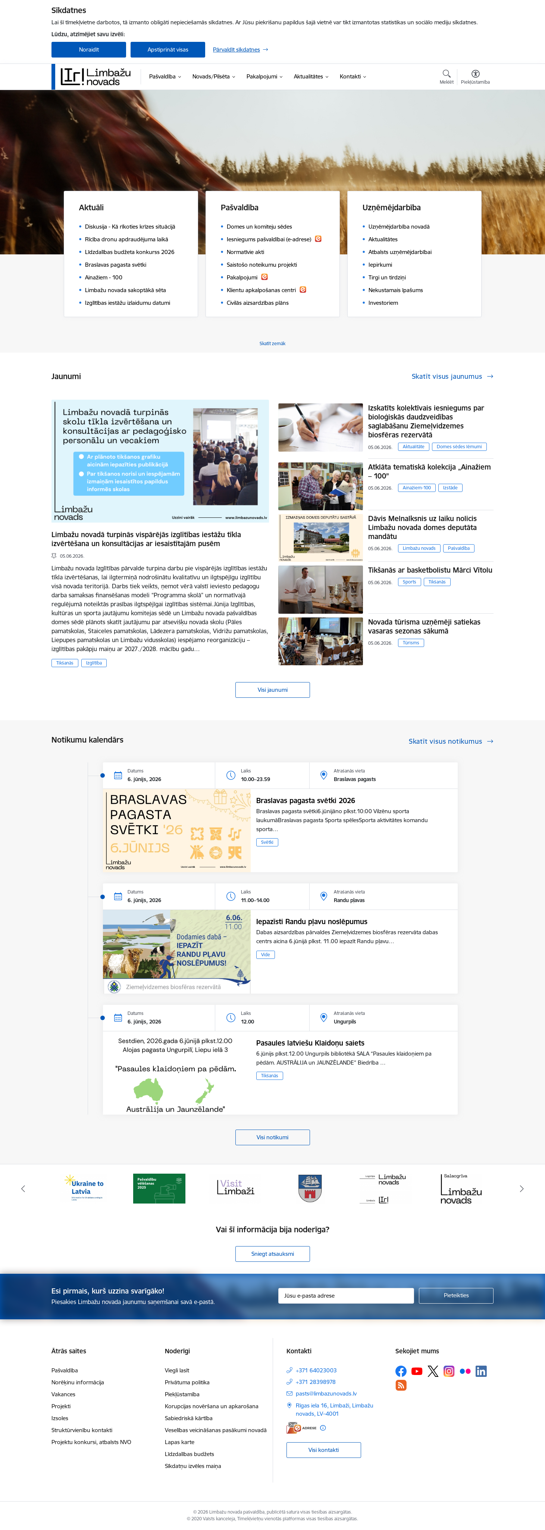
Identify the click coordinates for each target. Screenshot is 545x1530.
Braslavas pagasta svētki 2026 (305, 800)
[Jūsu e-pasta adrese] (346, 1296)
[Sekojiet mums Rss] (401, 1385)
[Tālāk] (522, 1188)
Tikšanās (64, 663)
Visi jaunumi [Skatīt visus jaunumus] (273, 689)
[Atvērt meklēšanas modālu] (446, 78)
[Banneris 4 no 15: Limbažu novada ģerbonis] (310, 1188)
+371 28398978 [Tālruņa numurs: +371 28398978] (316, 1381)
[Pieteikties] (456, 1296)
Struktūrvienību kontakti (81, 1430)
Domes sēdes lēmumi (459, 446)
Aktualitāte (414, 446)
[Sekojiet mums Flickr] (465, 1370)
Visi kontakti (323, 1449)
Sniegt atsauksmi (272, 1253)
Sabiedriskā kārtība (189, 1418)
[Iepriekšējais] (23, 1188)
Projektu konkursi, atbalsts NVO (91, 1442)
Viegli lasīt (177, 1370)
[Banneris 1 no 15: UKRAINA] (83, 1188)
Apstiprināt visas (168, 49)
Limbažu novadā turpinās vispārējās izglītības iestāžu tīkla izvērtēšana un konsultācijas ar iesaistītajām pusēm (146, 539)
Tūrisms (411, 642)
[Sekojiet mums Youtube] (417, 1370)
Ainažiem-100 (417, 487)
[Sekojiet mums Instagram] (449, 1371)
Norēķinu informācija (77, 1382)
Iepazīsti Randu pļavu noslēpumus (311, 921)
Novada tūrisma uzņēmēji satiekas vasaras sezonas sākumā (424, 626)
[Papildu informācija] (323, 1428)
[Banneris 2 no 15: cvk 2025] (159, 1188)
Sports (409, 582)
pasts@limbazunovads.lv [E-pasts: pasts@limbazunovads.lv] (326, 1393)
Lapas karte (179, 1442)
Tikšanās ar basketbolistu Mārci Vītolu (430, 570)
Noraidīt (89, 49)
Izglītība (94, 663)
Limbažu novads (419, 548)
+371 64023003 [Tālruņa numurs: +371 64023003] (316, 1370)
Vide (265, 954)
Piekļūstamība (182, 1394)
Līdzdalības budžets (189, 1454)
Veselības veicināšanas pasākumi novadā (216, 1430)
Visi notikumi (272, 1137)
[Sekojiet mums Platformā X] (433, 1371)
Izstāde (450, 487)
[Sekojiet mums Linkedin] (481, 1371)
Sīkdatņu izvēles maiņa (193, 1465)
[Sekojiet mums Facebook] (401, 1371)
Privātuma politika (187, 1382)
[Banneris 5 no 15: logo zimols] (386, 1188)
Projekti (61, 1406)
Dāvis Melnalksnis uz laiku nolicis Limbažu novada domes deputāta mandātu (422, 527)
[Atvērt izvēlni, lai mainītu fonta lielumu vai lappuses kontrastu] (475, 78)
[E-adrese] (301, 1428)
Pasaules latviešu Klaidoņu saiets (310, 1042)
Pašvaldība (459, 548)
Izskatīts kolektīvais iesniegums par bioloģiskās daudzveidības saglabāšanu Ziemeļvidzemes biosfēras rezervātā (426, 421)
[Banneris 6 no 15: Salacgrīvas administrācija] (461, 1188)
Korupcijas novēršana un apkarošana (212, 1406)
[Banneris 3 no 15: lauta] (235, 1188)
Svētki (267, 842)
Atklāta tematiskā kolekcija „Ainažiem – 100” (429, 471)
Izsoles (59, 1418)
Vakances (63, 1394)
